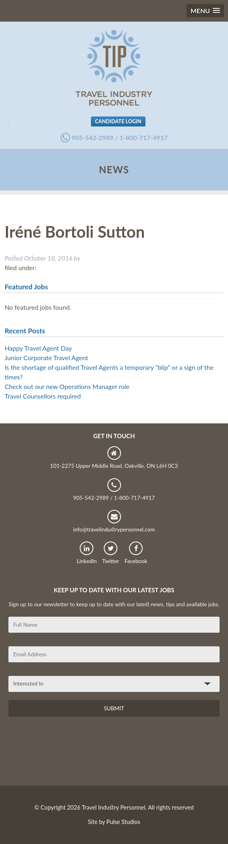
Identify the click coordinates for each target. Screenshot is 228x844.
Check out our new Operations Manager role (66, 386)
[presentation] (69, 754)
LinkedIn (87, 552)
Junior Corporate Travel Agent (46, 357)
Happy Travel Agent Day (38, 348)
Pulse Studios (123, 821)
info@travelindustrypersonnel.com (114, 521)
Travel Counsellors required (42, 396)
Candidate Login (118, 121)
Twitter (110, 552)
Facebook (136, 552)
